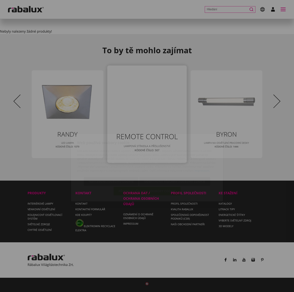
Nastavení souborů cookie (111, 160)
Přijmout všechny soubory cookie (147, 169)
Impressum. (202, 149)
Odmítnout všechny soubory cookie (174, 160)
